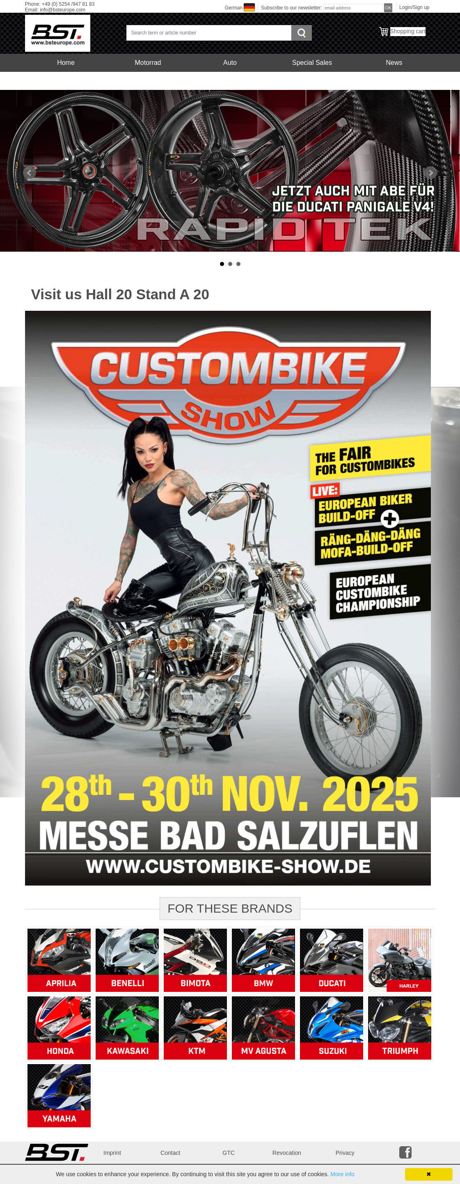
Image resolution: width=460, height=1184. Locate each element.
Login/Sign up (414, 7)
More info (342, 1174)
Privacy (345, 1153)
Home (66, 62)
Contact (170, 1153)
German (234, 8)
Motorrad (148, 62)
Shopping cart (408, 31)
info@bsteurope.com (62, 10)
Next (430, 172)
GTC (228, 1153)
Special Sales (312, 62)
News (394, 62)
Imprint (112, 1153)
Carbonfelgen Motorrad (147, 80)
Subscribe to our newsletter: (292, 8)
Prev (29, 172)
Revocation (286, 1153)
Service (66, 80)
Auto (230, 62)
